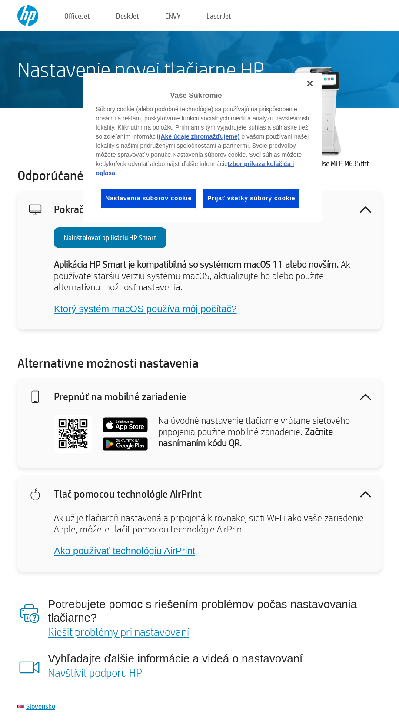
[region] (203, 147)
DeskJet (127, 16)
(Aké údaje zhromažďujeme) (199, 136)
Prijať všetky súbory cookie (251, 198)
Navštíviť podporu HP (95, 672)
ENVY (172, 16)
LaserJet (218, 16)
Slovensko (40, 706)
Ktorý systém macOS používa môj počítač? (145, 308)
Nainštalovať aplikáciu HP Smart (110, 238)
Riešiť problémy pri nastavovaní (118, 631)
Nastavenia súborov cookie (148, 198)
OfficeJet (77, 16)
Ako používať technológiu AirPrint (124, 550)
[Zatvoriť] (309, 83)
